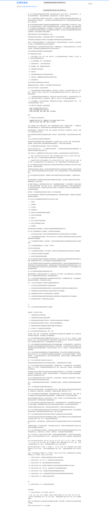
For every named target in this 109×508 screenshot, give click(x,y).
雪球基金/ (19, 6)
